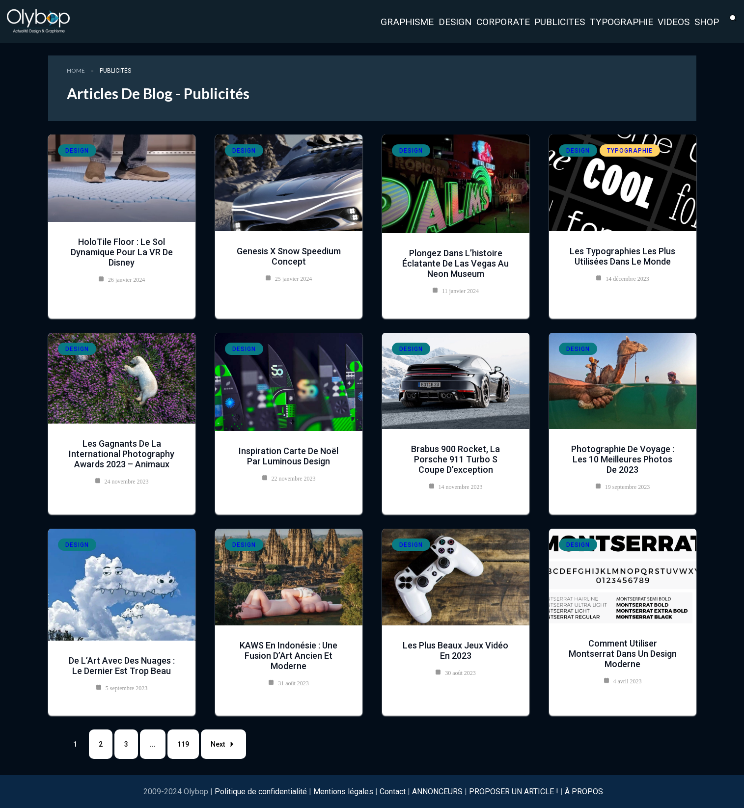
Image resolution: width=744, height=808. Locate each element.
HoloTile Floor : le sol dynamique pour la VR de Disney (122, 252)
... (153, 744)
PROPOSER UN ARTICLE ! (513, 791)
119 (183, 744)
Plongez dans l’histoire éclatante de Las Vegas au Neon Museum (455, 263)
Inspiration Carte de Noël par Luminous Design (288, 456)
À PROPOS (584, 791)
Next (223, 744)
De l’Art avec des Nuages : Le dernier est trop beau (122, 665)
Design (77, 150)
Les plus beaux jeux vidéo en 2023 (455, 650)
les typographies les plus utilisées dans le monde (622, 256)
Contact (393, 791)
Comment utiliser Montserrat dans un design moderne (623, 653)
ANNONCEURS (437, 791)
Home (76, 70)
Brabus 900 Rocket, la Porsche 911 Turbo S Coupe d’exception (455, 459)
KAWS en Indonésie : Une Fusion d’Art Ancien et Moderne (288, 655)
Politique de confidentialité (262, 791)
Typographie (630, 150)
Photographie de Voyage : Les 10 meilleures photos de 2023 (622, 459)
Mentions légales (343, 791)
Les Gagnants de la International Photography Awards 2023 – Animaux (121, 453)
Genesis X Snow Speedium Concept (289, 256)
